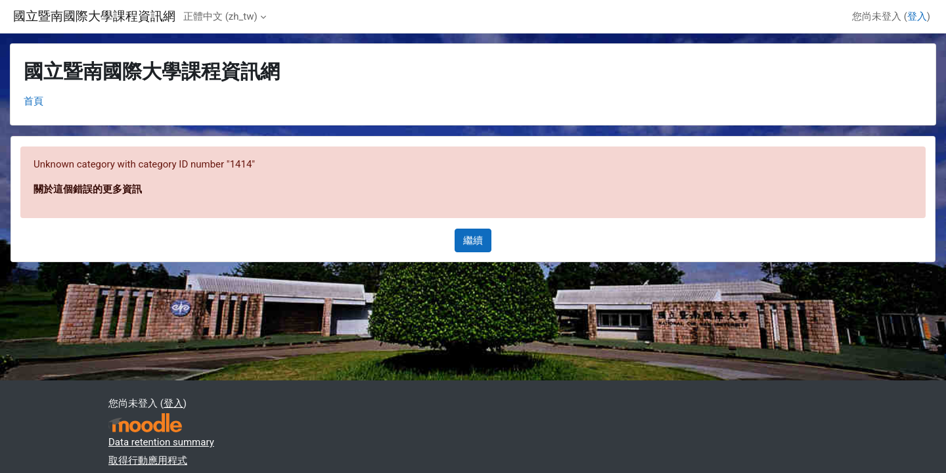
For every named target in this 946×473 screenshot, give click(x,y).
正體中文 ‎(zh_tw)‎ (220, 16)
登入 (917, 16)
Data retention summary (161, 442)
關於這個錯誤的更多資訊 (88, 189)
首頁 (33, 101)
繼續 (473, 240)
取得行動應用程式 (147, 460)
